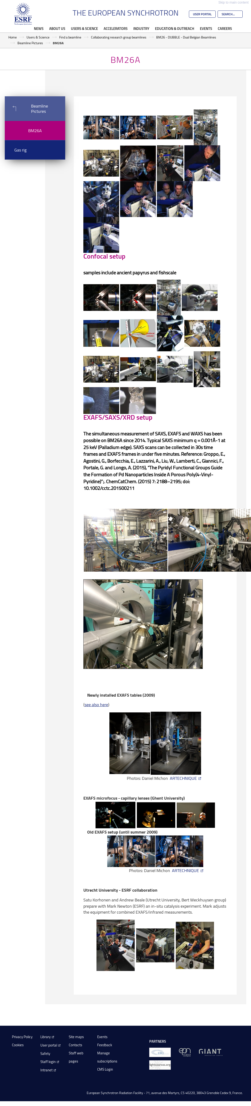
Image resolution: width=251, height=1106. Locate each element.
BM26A (35, 130)
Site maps (76, 1036)
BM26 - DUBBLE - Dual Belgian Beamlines (186, 37)
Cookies (18, 1044)
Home (12, 37)
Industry (141, 28)
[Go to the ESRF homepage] (23, 14)
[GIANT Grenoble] (211, 1051)
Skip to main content (233, 2)
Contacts (75, 1044)
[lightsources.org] (160, 1064)
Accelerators (116, 28)
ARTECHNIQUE (183, 778)
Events (206, 28)
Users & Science (84, 28)
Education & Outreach (174, 28)
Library (45, 1036)
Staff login (48, 1061)
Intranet (46, 1070)
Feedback (104, 1044)
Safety (45, 1053)
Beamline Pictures (30, 43)
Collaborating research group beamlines (118, 37)
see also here (96, 704)
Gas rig (20, 150)
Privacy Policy (22, 1036)
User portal (48, 1045)
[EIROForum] (160, 1051)
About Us (57, 28)
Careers (225, 28)
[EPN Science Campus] (185, 1051)
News (38, 28)
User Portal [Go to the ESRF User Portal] (202, 14)
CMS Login (105, 1069)
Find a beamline (70, 37)
